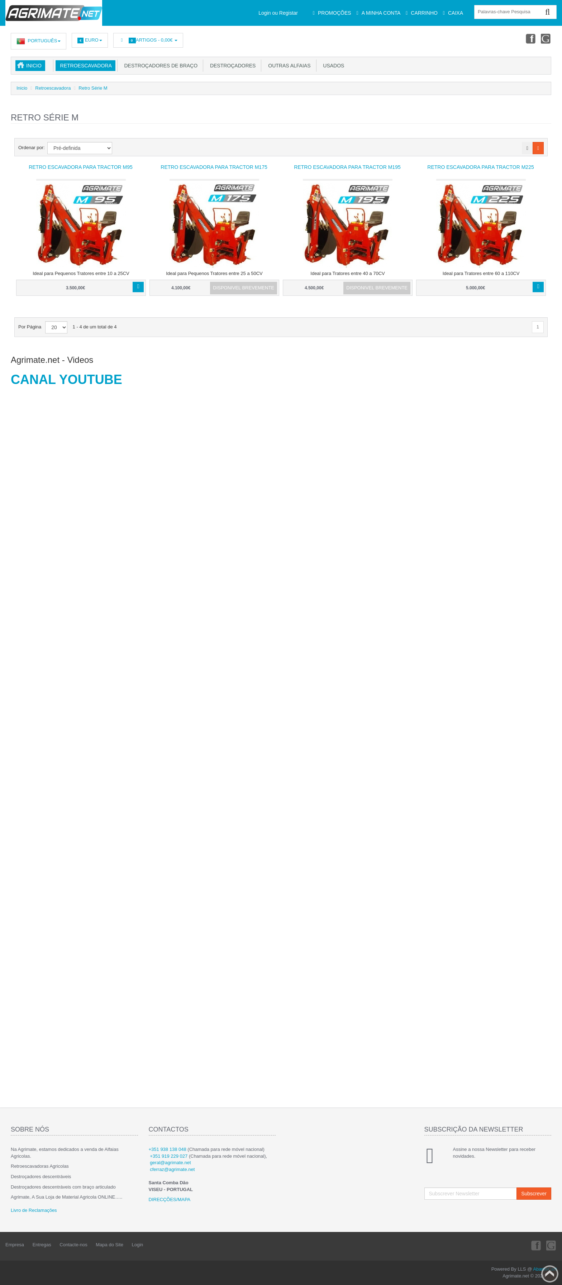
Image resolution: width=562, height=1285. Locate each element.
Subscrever (534, 1193)
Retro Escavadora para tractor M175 (214, 167)
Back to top (549, 1273)
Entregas (42, 1244)
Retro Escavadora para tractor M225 (480, 167)
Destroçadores (231, 65)
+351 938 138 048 (167, 1149)
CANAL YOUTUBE (66, 379)
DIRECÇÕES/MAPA (170, 1199)
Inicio (34, 65)
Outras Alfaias (287, 65)
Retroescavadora (84, 65)
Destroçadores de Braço (159, 65)
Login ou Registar (278, 13)
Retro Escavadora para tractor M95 (81, 167)
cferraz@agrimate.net (172, 1169)
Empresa (14, 1244)
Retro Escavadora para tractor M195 (347, 167)
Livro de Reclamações (34, 1210)
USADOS (332, 65)
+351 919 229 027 (168, 1156)
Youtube (546, 38)
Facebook (530, 38)
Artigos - (148, 40)
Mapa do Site (109, 1244)
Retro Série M (92, 88)
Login (137, 1244)
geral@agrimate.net (170, 1162)
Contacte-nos (73, 1244)
